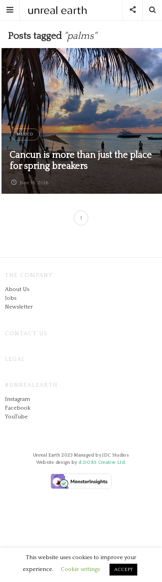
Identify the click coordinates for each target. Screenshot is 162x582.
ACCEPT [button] (123, 569)
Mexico (25, 134)
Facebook (17, 408)
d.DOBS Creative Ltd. (102, 462)
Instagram (17, 399)
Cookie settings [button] (80, 569)
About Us (17, 289)
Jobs (10, 298)
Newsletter (19, 307)
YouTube (16, 416)
